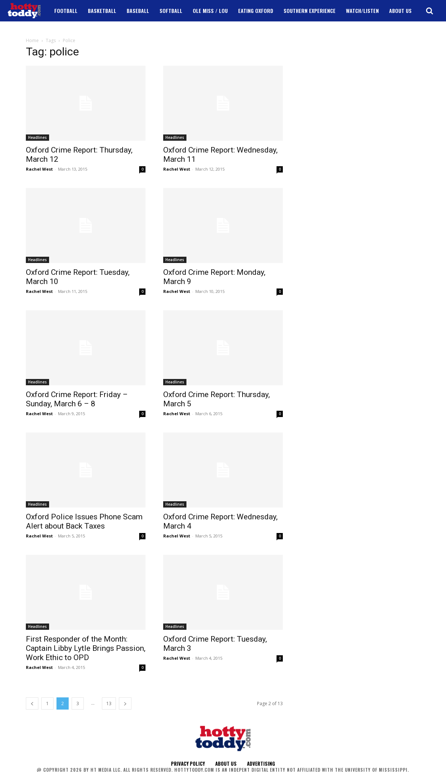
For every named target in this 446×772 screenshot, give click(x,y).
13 (109, 703)
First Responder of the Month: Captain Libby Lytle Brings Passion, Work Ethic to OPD (85, 648)
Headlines (37, 137)
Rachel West (39, 169)
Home (32, 40)
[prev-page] (32, 703)
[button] (429, 11)
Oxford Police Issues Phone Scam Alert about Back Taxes (84, 521)
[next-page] (125, 703)
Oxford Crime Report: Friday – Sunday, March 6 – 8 (77, 399)
